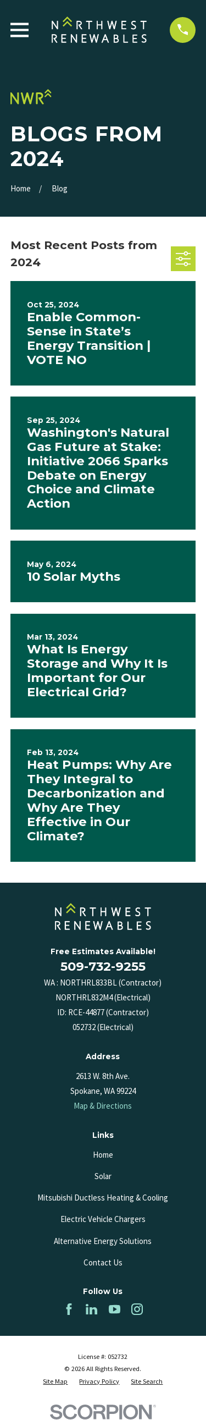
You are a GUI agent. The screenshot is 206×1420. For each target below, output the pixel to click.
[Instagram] (137, 1309)
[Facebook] (69, 1309)
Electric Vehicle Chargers (103, 1219)
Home (103, 1154)
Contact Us (103, 1262)
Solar (103, 1176)
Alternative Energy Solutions (103, 1241)
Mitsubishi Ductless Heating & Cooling (102, 1197)
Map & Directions (103, 1105)
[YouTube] (114, 1309)
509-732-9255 (103, 966)
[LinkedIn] (91, 1309)
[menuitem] (55, 1381)
